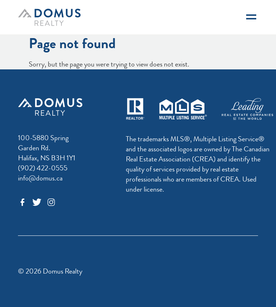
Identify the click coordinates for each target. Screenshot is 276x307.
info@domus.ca (40, 178)
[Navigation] (251, 17)
